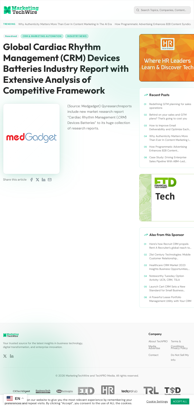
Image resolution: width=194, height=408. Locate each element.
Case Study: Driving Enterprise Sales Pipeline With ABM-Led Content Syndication (167, 159)
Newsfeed (11, 36)
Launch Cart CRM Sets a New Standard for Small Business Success (167, 288)
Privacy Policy (179, 348)
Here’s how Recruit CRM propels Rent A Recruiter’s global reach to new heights (169, 246)
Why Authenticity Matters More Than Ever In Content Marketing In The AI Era (65, 24)
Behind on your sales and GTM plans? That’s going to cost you (168, 116)
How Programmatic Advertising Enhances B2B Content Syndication (168, 148)
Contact (153, 355)
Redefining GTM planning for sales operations (170, 106)
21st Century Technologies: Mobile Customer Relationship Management (170, 256)
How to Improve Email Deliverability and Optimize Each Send (169, 127)
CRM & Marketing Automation (42, 36)
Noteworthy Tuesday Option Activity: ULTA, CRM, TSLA (166, 277)
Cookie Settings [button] (157, 401)
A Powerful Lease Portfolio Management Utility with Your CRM (170, 299)
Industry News (76, 36)
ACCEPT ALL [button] (180, 401)
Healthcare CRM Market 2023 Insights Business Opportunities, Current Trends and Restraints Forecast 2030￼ (168, 267)
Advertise (154, 348)
